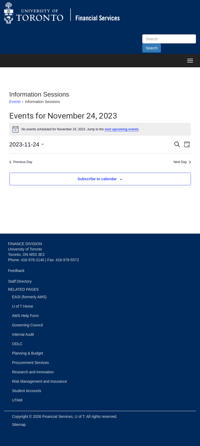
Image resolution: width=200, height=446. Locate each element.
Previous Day (20, 162)
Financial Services (57, 416)
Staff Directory (20, 281)
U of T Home (22, 306)
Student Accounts (26, 391)
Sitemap (19, 424)
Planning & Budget (27, 353)
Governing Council (27, 325)
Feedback (16, 270)
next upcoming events (122, 129)
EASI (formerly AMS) (29, 297)
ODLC (17, 344)
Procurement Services (30, 362)
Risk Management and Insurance (39, 381)
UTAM (17, 400)
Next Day (182, 162)
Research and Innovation (33, 372)
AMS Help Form (25, 316)
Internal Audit (23, 334)
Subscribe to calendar (97, 179)
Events (15, 101)
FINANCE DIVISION (25, 244)
